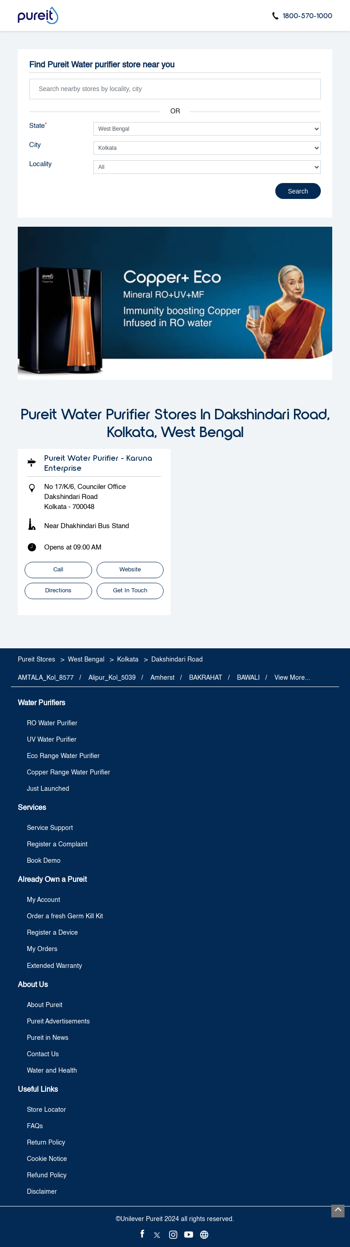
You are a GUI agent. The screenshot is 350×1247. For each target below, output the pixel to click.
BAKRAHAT (205, 678)
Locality (40, 164)
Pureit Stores (37, 660)
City (35, 145)
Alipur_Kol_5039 (112, 678)
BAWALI (248, 678)
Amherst (162, 678)
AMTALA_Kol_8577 (46, 678)
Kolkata (128, 660)
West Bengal (86, 660)
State (38, 125)
